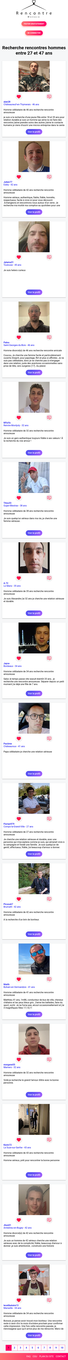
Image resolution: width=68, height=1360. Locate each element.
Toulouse (8, 265)
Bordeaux (8, 666)
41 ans (21, 746)
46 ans (35, 104)
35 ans (17, 586)
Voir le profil (34, 131)
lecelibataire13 (11, 1305)
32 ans (25, 425)
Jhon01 (7, 1225)
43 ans (27, 1147)
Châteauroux (10, 746)
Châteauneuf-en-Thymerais (17, 104)
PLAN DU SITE (46, 1356)
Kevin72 (8, 1145)
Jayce (6, 663)
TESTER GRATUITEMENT (34, 24)
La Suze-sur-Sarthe (13, 1147)
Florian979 (9, 824)
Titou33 (7, 503)
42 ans (14, 184)
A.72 (6, 583)
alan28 (7, 101)
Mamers (8, 1067)
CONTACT (61, 1356)
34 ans (18, 666)
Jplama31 (9, 262)
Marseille (8, 1308)
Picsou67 (8, 904)
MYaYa (7, 422)
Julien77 (8, 182)
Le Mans (8, 586)
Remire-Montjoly (12, 425)
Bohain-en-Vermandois (15, 987)
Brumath (8, 906)
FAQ (28, 1356)
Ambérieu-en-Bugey (13, 1227)
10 (62, 1347)
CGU (35, 1356)
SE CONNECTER (33, 33)
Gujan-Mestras (11, 505)
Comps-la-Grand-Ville (14, 826)
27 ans (29, 826)
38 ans (23, 505)
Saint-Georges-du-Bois (15, 345)
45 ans (18, 265)
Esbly (6, 184)
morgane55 (9, 1064)
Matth (6, 984)
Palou (6, 342)
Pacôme (8, 743)
